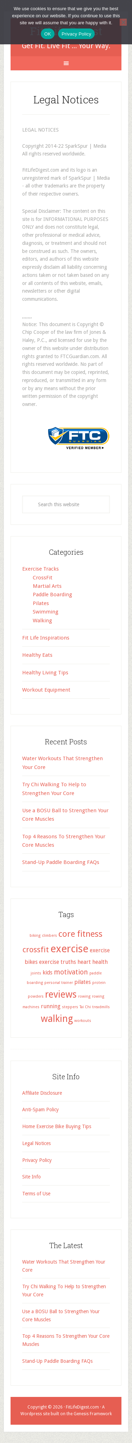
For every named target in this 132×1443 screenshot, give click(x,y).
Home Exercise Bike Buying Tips (56, 1126)
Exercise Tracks (40, 569)
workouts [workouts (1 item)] (82, 1020)
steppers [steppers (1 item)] (70, 1007)
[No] (123, 22)
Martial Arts (47, 586)
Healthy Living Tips (45, 672)
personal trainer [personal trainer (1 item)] (58, 982)
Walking (42, 620)
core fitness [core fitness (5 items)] (80, 934)
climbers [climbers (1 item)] (49, 935)
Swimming (45, 612)
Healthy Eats (37, 655)
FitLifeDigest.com (82, 1407)
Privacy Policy (37, 1160)
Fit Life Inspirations (45, 638)
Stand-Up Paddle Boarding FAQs (60, 862)
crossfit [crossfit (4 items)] (36, 949)
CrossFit (42, 577)
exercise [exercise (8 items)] (69, 949)
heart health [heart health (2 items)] (92, 962)
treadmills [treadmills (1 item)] (101, 1007)
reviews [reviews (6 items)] (61, 994)
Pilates (41, 603)
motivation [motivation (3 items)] (71, 972)
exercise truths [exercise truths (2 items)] (57, 962)
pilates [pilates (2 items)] (82, 982)
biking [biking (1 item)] (35, 935)
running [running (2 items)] (51, 1006)
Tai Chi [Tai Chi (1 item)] (85, 1007)
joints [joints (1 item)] (36, 973)
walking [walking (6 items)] (57, 1018)
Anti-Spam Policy (40, 1109)
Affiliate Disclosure (42, 1093)
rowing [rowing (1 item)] (84, 996)
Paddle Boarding (52, 594)
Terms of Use (36, 1193)
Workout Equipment (46, 690)
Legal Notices (36, 1143)
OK (47, 34)
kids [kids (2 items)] (47, 972)
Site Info (31, 1177)
